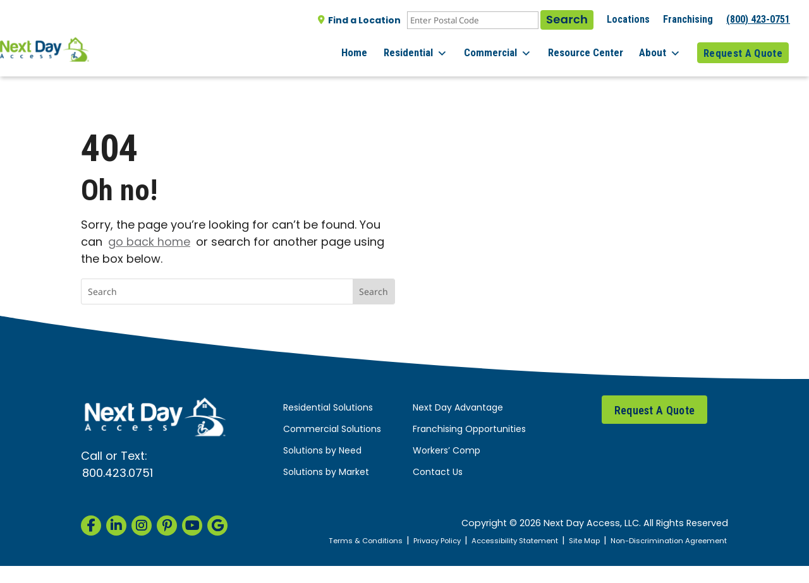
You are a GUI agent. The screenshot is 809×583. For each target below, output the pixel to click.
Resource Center (591, 50)
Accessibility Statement (544, 541)
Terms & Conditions (379, 541)
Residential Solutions (328, 408)
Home (369, 50)
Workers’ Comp (446, 451)
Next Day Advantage (458, 408)
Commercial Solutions (332, 430)
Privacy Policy (458, 541)
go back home (149, 243)
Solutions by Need (322, 451)
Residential (427, 51)
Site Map (620, 541)
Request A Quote (742, 50)
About (663, 51)
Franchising (688, 19)
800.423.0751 (117, 474)
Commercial (506, 51)
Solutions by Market (326, 473)
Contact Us (438, 473)
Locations (628, 19)
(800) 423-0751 (758, 19)
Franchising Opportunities (469, 430)
